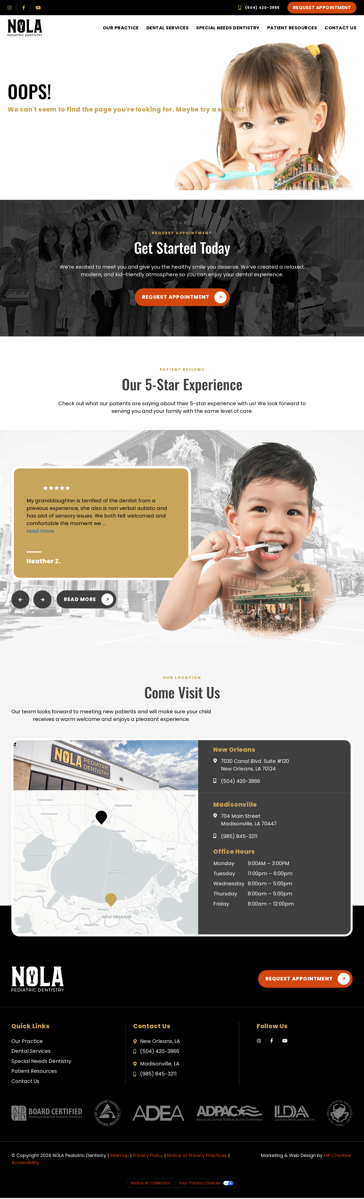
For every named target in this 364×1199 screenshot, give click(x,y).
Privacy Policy (148, 1156)
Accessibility (25, 1163)
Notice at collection (150, 1184)
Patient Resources (292, 28)
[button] (111, 900)
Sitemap (119, 1156)
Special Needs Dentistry (228, 28)
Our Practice (121, 28)
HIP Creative (337, 1156)
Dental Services (167, 28)
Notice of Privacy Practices (197, 1156)
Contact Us (340, 28)
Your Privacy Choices (199, 1184)
